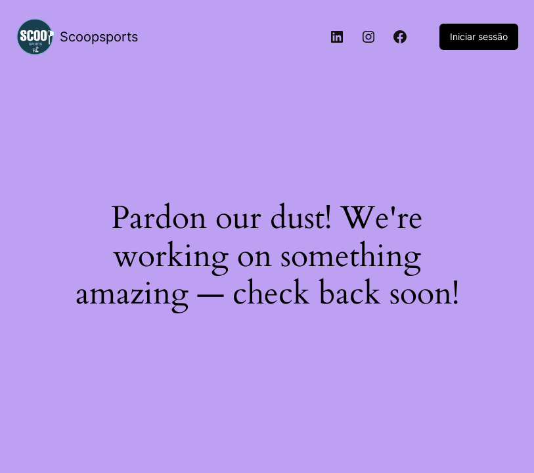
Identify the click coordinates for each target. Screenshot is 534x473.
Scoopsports (99, 37)
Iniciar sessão (479, 36)
